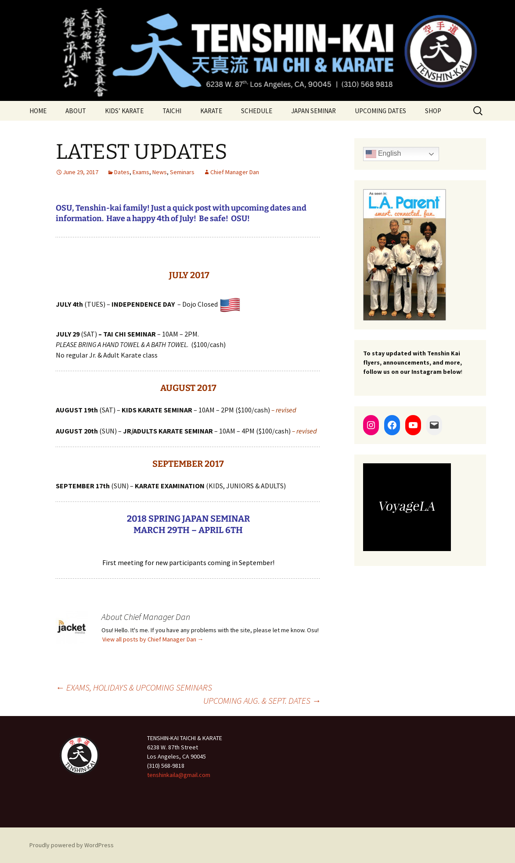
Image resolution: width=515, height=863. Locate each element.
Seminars (182, 172)
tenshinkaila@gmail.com (178, 775)
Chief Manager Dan (234, 172)
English (383, 154)
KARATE (211, 111)
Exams (141, 172)
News (159, 172)
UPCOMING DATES (380, 111)
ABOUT (75, 111)
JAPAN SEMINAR (313, 111)
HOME (38, 111)
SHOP (433, 111)
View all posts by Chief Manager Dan (153, 639)
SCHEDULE (256, 111)
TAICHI (171, 111)
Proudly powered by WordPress (71, 845)
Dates (122, 172)
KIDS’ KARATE (124, 111)
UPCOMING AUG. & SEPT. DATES (262, 700)
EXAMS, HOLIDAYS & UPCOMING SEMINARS (134, 687)
